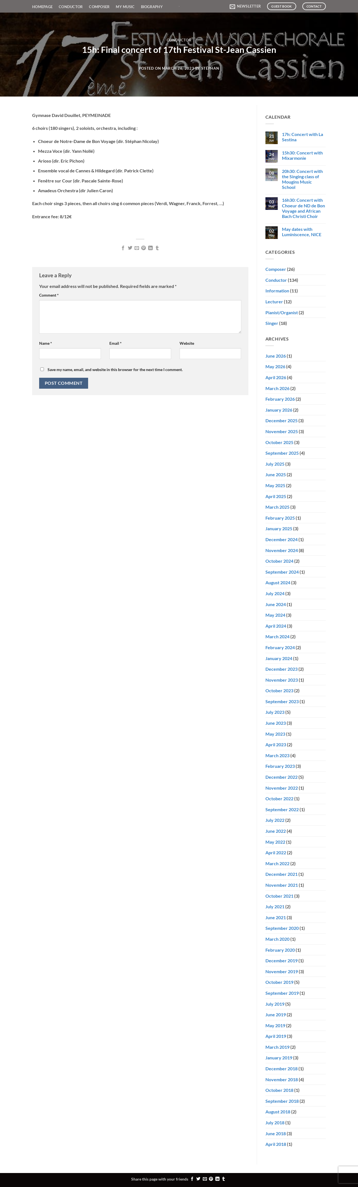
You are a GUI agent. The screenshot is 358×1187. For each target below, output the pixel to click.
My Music (125, 6)
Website (187, 343)
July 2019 (274, 1004)
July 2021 (274, 906)
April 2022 (275, 852)
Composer (99, 6)
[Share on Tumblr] (157, 248)
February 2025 (280, 517)
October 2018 (279, 1090)
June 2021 (275, 917)
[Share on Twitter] (130, 248)
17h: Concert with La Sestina (302, 137)
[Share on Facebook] (123, 248)
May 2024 (275, 615)
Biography (152, 6)
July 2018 (274, 1122)
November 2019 (281, 971)
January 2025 (278, 528)
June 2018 (275, 1133)
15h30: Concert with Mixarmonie (302, 155)
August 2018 (277, 1111)
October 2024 (279, 561)
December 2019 (281, 960)
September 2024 (282, 571)
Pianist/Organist (281, 312)
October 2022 (279, 798)
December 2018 (281, 1068)
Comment (49, 295)
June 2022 (275, 831)
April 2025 (275, 496)
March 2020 (277, 939)
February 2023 (280, 766)
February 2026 (280, 399)
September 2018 (282, 1101)
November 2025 (281, 431)
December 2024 (281, 539)
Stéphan (210, 68)
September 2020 (282, 928)
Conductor (71, 6)
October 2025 (279, 442)
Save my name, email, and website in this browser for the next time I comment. (115, 369)
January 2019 (278, 1057)
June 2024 (275, 604)
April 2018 (275, 1144)
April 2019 (275, 1036)
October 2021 (279, 896)
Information (277, 290)
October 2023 (279, 690)
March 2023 (277, 755)
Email (115, 343)
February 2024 (280, 647)
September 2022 (282, 809)
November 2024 (281, 550)
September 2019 (282, 993)
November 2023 (281, 679)
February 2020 (280, 950)
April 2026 (275, 377)
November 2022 (281, 787)
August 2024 (277, 582)
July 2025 (274, 463)
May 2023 (275, 733)
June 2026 (275, 355)
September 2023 (282, 701)
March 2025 (277, 507)
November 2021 (281, 885)
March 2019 (277, 1047)
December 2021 (281, 874)
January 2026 (278, 409)
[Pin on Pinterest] (143, 248)
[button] (245, 6)
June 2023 (275, 723)
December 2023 (281, 669)
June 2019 (275, 1014)
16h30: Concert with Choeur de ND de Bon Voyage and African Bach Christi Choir (303, 208)
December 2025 (281, 420)
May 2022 (275, 841)
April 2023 (275, 744)
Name (45, 343)
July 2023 (274, 712)
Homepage (42, 6)
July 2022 (274, 820)
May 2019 (275, 1025)
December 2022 (281, 777)
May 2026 (275, 366)
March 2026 (277, 388)
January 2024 (278, 658)
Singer (271, 323)
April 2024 (275, 625)
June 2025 (275, 474)
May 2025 (275, 485)
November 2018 (281, 1079)
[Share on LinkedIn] (150, 248)
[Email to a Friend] (137, 248)
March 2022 (277, 863)
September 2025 (282, 453)
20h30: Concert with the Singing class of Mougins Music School (302, 179)
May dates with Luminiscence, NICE (301, 231)
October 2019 (279, 982)
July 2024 (274, 593)
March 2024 (277, 636)
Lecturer (274, 301)
